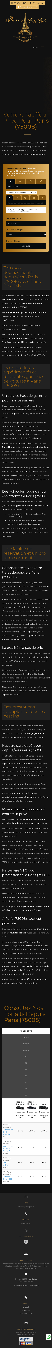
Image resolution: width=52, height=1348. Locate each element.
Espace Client (25, 7)
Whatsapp (48, 1337)
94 (26, 1089)
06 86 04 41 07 (19, 3)
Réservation (36, 3)
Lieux (26, 1044)
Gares (26, 1037)
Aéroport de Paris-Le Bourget (8, 1148)
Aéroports (26, 1031)
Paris (26, 1050)
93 (26, 1082)
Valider (26, 246)
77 (26, 1057)
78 (26, 1063)
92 (26, 1076)
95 (26, 1095)
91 (26, 1069)
